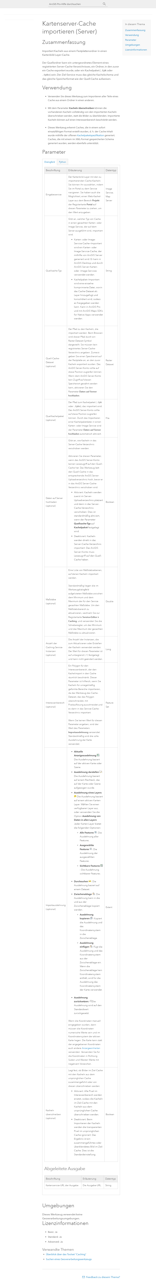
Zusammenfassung (135, 30)
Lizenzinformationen (136, 49)
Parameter (130, 40)
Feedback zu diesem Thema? (103, 1277)
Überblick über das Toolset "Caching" (66, 1254)
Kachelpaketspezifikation (90, 134)
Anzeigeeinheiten (91, 1048)
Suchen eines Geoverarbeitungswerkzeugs (69, 1259)
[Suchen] (104, 4)
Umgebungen (132, 44)
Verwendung (132, 35)
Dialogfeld (49, 161)
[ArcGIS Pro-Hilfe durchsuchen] (75, 4)
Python (62, 161)
